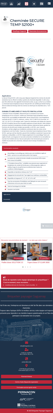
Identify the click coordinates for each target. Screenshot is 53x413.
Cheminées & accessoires (38, 31)
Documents (7, 199)
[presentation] (3, 256)
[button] (23, 267)
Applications (7, 194)
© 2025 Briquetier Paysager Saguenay (39, 411)
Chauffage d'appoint (19, 31)
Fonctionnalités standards (11, 148)
